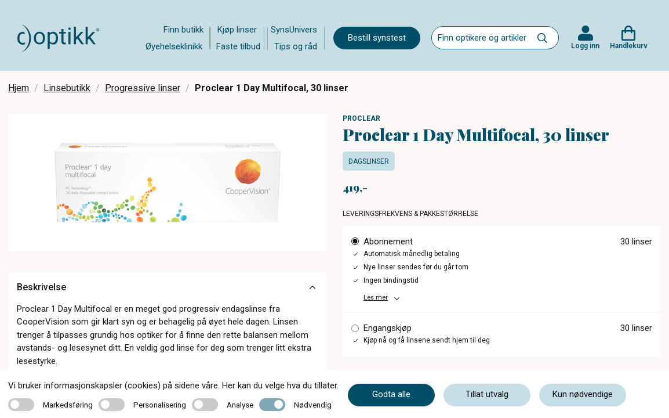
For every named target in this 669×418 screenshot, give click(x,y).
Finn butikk (183, 29)
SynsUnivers (294, 29)
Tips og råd (295, 46)
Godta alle (391, 394)
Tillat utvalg (487, 394)
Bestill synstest (377, 38)
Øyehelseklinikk (174, 46)
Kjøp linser (237, 29)
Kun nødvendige (582, 394)
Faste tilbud (238, 46)
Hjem (18, 87)
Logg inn (585, 46)
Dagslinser (368, 161)
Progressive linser (142, 87)
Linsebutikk (66, 87)
